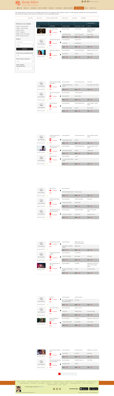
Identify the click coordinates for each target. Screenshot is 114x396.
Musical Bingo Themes (75, 383)
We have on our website (23, 24)
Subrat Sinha (77, 202)
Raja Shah (41, 386)
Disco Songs (90, 53)
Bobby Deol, (90, 50)
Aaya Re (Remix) (53, 103)
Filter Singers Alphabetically (20, 65)
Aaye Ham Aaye (53, 156)
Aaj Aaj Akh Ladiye (54, 28)
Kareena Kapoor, (91, 103)
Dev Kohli (77, 353)
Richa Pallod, (90, 28)
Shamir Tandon (78, 307)
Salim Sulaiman (78, 28)
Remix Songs (90, 107)
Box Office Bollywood (80, 381)
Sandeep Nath (78, 43)
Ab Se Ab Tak (52, 188)
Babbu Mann (77, 246)
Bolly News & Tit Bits (92, 381)
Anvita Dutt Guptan (79, 34)
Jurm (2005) (65, 353)
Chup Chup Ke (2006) (67, 107)
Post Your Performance (88, 383)
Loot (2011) (64, 311)
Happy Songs (90, 150)
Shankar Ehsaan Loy (79, 360)
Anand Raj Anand (78, 92)
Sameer (76, 53)
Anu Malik (77, 263)
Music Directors (52, 18)
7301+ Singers (20, 32)
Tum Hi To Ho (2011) (66, 256)
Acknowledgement (94, 392)
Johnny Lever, (90, 264)
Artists (39, 18)
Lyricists (65, 18)
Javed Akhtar (78, 321)
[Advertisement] (54, 70)
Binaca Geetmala (68, 8)
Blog (86, 8)
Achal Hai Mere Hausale (55, 241)
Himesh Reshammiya (79, 50)
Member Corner (69, 381)
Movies (30, 18)
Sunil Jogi (77, 300)
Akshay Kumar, (90, 263)
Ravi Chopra (77, 256)
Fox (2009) (64, 43)
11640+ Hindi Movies (22, 26)
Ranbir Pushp (78, 96)
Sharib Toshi (81, 243)
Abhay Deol (89, 199)
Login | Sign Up (94, 1)
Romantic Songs (91, 269)
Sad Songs (89, 256)
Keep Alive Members (58, 381)
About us (26, 8)
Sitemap (87, 392)
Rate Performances (52, 384)
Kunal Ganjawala (65, 28)
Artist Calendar (42, 8)
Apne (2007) (65, 53)
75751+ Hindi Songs (22, 28)
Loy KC (76, 156)
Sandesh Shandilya (79, 199)
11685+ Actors (20, 30)
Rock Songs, (90, 84)
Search (18, 39)
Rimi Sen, (96, 263)
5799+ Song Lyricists (22, 35)
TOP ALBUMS (58, 8)
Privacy (79, 392)
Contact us (93, 8)
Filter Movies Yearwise (23, 59)
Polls (60, 384)
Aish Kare (52, 297)
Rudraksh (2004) (66, 363)
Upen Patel (89, 81)
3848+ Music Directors (23, 34)
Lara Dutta (95, 350)
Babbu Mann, (77, 241)
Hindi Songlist (79, 8)
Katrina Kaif (95, 50)
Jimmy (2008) (65, 96)
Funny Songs (90, 321)
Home (20, 8)
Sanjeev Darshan (78, 297)
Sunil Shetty (89, 360)
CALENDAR (33, 8)
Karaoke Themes (64, 383)
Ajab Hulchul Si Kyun (54, 307)
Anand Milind (78, 252)
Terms (83, 392)
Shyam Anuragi (78, 191)
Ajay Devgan (96, 318)
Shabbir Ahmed (78, 311)
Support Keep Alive (24, 383)
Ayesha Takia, (90, 209)
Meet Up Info (41, 383)
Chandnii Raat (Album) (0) (68, 191)
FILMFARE (51, 8)
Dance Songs (90, 34)
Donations (55, 383)
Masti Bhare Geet (91, 214)
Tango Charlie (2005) (67, 321)
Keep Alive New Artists (46, 381)
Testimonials (34, 383)
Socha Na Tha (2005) (66, 202)
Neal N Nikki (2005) (66, 34)
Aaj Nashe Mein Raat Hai (55, 39)
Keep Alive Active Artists (33, 381)
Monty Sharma (78, 39)
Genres (83, 18)
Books (64, 384)
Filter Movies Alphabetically (24, 53)
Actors (74, 18)
